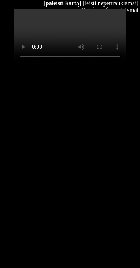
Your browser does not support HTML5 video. (70, 37)
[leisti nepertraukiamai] (111, 3)
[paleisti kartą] (62, 3)
